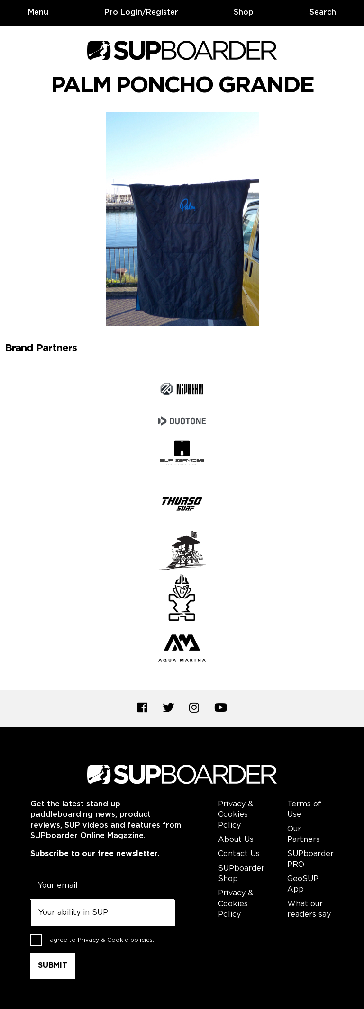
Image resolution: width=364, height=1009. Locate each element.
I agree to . (100, 940)
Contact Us (239, 853)
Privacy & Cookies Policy (235, 815)
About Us (236, 839)
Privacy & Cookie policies (115, 940)
